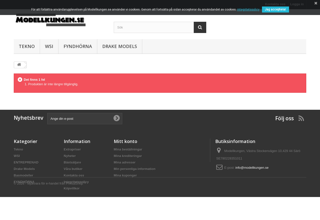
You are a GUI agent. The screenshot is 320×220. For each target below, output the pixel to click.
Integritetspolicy (76, 182)
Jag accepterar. (275, 9)
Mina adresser (125, 162)
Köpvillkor (72, 188)
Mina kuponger (125, 175)
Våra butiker (73, 169)
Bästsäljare (72, 162)
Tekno (27, 46)
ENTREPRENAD (26, 162)
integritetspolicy (248, 9)
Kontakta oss (74, 175)
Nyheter (70, 156)
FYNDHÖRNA (78, 46)
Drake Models (119, 46)
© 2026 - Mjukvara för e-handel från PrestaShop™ (50, 206)
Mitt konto (125, 141)
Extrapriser (72, 149)
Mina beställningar (128, 149)
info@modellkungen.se (252, 168)
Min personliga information (135, 169)
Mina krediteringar (128, 156)
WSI (49, 46)
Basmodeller (23, 175)
